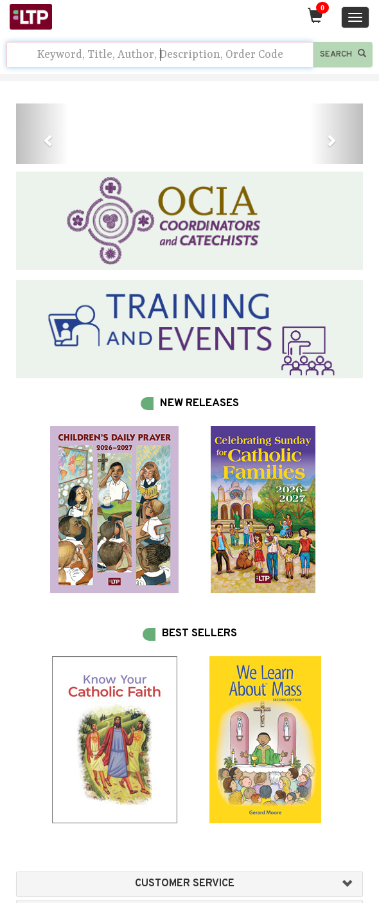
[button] (42, 133)
